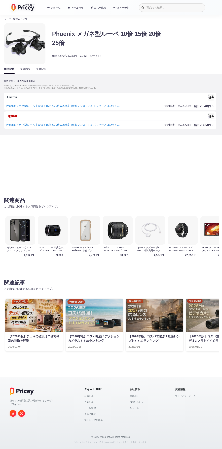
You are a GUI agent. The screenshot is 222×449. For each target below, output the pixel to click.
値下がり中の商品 (93, 420)
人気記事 (89, 402)
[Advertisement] (103, 163)
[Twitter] (21, 413)
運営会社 (134, 396)
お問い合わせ (137, 402)
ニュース (134, 408)
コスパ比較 (90, 414)
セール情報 (90, 408)
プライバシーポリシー (186, 396)
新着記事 (89, 396)
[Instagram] (13, 413)
